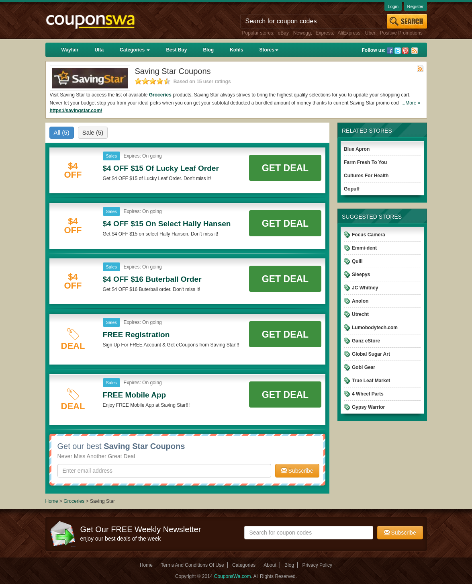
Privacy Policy (317, 565)
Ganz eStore (366, 341)
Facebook (390, 50)
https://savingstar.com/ (76, 110)
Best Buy (176, 50)
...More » (410, 103)
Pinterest (405, 50)
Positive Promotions (401, 33)
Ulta (99, 50)
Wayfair (70, 50)
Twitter (397, 50)
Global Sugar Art (371, 354)
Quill (357, 261)
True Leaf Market (371, 380)
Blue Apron (357, 149)
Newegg (302, 33)
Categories (135, 50)
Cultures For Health (366, 175)
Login (393, 6)
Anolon (360, 301)
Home (51, 501)
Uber (370, 33)
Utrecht (360, 314)
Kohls (236, 50)
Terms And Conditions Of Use (192, 565)
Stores (268, 50)
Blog (208, 50)
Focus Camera (368, 235)
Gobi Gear (363, 367)
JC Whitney (365, 288)
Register (415, 6)
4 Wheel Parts (368, 394)
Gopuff (352, 189)
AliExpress (348, 33)
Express (324, 33)
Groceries (160, 95)
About (270, 565)
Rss (414, 50)
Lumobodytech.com (375, 327)
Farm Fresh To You (365, 162)
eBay (283, 33)
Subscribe (297, 470)
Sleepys (361, 274)
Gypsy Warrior (368, 407)
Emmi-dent (364, 248)
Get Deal (285, 168)
